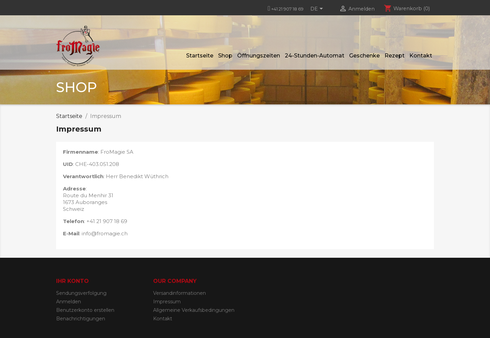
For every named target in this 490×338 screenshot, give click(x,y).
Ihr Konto (72, 281)
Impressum (167, 302)
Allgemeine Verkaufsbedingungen (193, 310)
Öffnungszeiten (258, 55)
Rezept (395, 55)
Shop (225, 55)
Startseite (199, 55)
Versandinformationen (179, 293)
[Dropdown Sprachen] (317, 9)
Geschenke (364, 55)
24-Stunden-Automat (314, 55)
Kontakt (420, 55)
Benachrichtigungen (80, 319)
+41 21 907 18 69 (287, 9)
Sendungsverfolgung (81, 293)
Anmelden (68, 302)
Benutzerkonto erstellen (85, 310)
